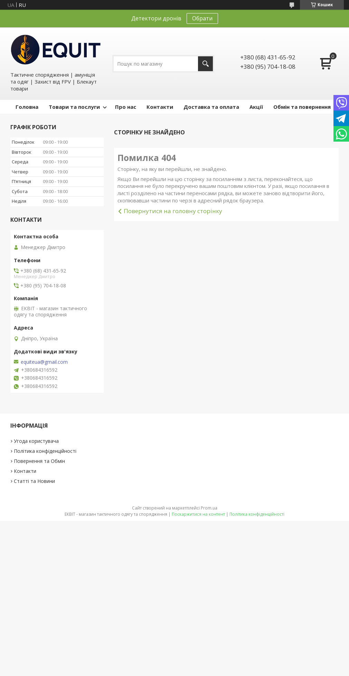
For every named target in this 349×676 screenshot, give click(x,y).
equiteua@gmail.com (44, 362)
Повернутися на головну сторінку (173, 211)
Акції (256, 106)
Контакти (160, 106)
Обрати (202, 18)
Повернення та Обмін (39, 461)
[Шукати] (205, 63)
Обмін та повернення (302, 106)
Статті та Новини (34, 481)
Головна (27, 106)
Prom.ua (209, 508)
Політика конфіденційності (45, 451)
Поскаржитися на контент (198, 514)
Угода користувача (36, 441)
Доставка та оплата (211, 106)
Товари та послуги (74, 106)
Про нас (125, 106)
